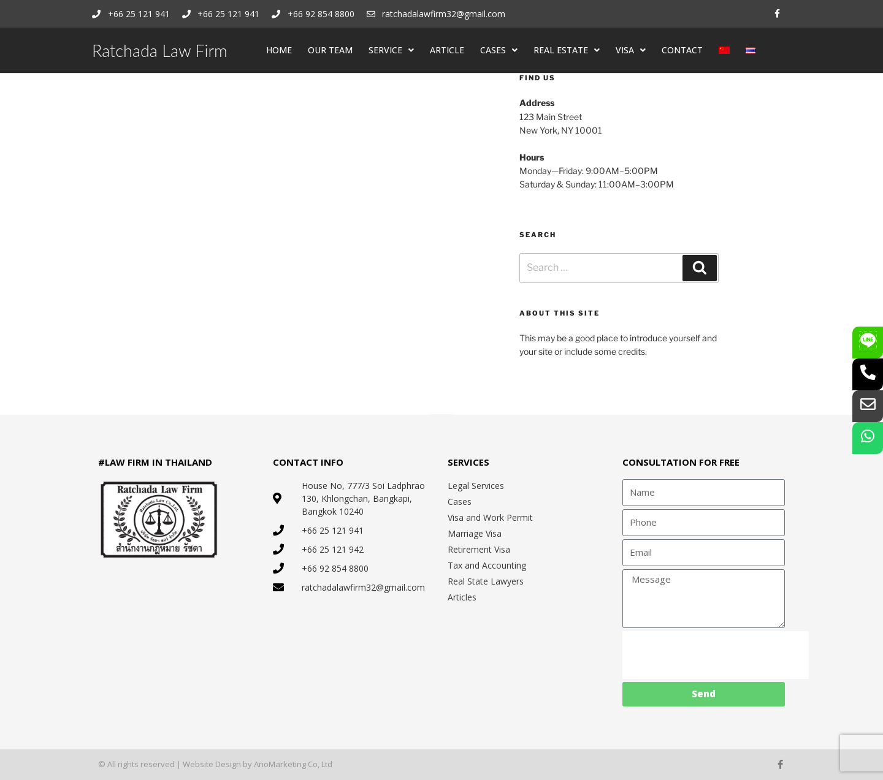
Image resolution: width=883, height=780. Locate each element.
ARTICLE (447, 50)
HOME (279, 50)
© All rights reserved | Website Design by (176, 764)
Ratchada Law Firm (159, 50)
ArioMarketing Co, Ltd (293, 764)
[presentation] (715, 655)
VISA (631, 50)
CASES (499, 50)
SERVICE (391, 50)
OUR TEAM (330, 50)
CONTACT (682, 50)
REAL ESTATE (566, 50)
